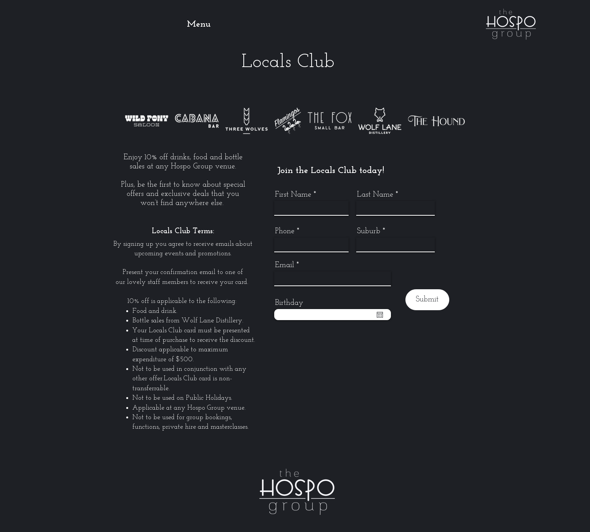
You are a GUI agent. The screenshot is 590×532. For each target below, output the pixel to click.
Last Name (375, 195)
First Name (293, 195)
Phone (284, 231)
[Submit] (427, 299)
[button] (211, 24)
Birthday (289, 303)
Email (284, 265)
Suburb (368, 231)
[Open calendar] (380, 315)
